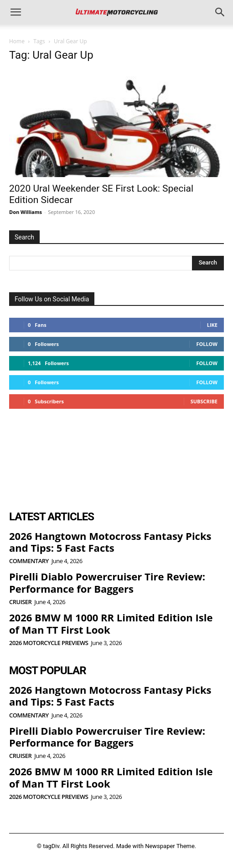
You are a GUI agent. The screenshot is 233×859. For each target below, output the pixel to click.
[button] (15, 12)
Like (212, 324)
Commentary (29, 561)
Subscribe (204, 401)
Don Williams (25, 211)
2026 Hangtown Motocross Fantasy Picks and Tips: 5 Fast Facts (110, 541)
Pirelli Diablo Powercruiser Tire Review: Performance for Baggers (107, 582)
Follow (206, 344)
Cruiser (20, 602)
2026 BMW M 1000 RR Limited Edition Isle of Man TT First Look (110, 623)
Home (17, 41)
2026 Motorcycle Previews (48, 643)
